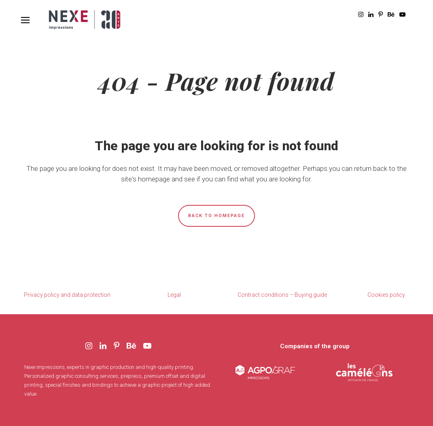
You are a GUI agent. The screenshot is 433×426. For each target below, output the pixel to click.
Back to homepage (216, 215)
